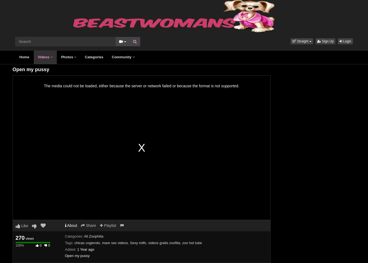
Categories (94, 57)
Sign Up (325, 41)
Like (22, 226)
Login (345, 41)
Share (88, 225)
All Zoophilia (93, 236)
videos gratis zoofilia (164, 243)
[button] (302, 41)
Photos (69, 57)
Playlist (108, 225)
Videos (45, 57)
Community (123, 57)
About (71, 225)
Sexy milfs (138, 243)
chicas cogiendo (87, 243)
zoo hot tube (192, 243)
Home (24, 57)
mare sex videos (115, 243)
